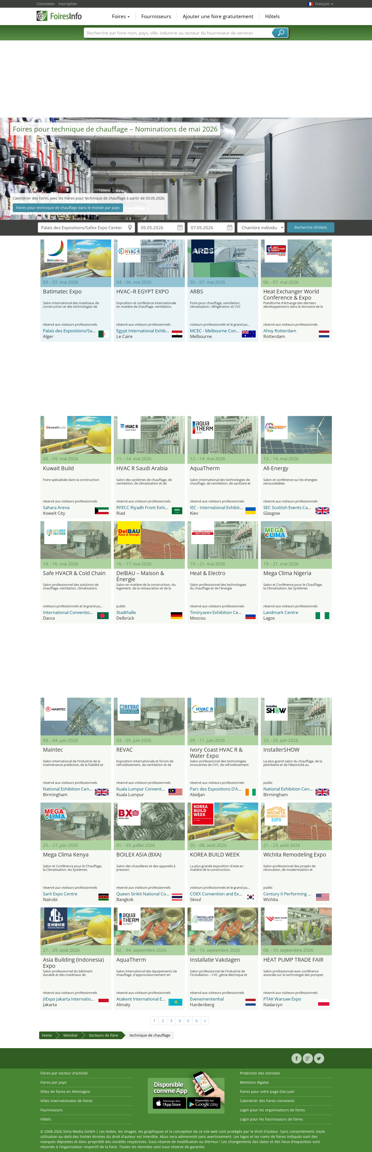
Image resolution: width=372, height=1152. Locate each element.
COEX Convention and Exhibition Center (229, 894)
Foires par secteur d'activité (64, 1073)
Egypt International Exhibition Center (152, 331)
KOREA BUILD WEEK (215, 854)
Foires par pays (53, 1082)
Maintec (53, 750)
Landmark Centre (280, 612)
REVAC (124, 750)
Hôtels (272, 16)
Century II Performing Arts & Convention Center (311, 894)
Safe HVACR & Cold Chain (74, 573)
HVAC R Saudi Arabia (142, 468)
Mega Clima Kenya (66, 854)
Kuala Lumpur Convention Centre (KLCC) (156, 789)
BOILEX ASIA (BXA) (138, 854)
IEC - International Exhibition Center (225, 507)
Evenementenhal (207, 999)
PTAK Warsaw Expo (282, 999)
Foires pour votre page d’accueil (267, 1091)
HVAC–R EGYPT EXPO (142, 291)
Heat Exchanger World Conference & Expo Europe (291, 294)
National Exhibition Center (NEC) (75, 789)
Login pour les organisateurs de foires (272, 1109)
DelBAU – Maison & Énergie (140, 576)
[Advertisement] (186, 79)
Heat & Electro (208, 573)
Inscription (68, 3)
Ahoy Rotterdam (279, 331)
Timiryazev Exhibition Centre (218, 612)
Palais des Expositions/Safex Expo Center (83, 331)
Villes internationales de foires (66, 1100)
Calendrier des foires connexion (267, 1100)
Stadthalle (126, 612)
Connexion (46, 3)
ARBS (196, 291)
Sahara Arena (56, 507)
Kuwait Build (58, 468)
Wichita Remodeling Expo (294, 854)
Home (47, 1035)
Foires (121, 16)
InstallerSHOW (281, 750)
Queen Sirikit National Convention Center (157, 894)
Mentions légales (254, 1082)
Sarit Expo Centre (60, 894)
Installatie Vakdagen (215, 960)
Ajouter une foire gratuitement (218, 16)
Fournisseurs (156, 16)
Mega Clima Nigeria (287, 573)
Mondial (70, 1035)
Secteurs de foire (103, 1035)
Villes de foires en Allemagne (65, 1091)
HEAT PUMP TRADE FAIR (293, 960)
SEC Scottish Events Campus (291, 507)
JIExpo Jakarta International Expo (75, 999)
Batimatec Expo (62, 291)
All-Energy (275, 468)
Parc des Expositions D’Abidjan (220, 789)
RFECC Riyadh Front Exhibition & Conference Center (168, 507)
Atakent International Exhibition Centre (155, 999)
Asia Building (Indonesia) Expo (73, 963)
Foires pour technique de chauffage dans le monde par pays (68, 207)
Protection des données (260, 1073)
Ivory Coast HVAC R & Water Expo (216, 753)
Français (324, 3)
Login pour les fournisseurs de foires (271, 1119)
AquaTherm (205, 468)
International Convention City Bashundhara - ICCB (92, 612)
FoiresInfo (62, 16)
